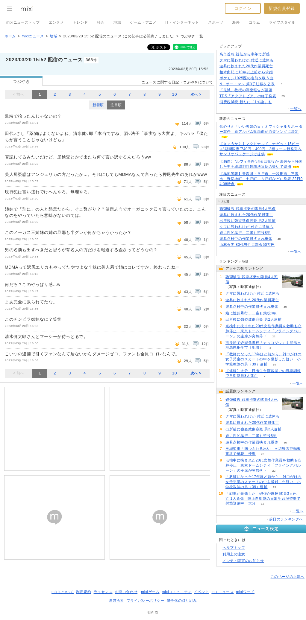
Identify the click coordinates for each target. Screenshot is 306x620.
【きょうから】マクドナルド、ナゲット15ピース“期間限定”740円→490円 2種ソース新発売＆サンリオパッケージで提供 (260, 149)
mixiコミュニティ (177, 592)
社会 (100, 22)
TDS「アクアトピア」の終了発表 (247, 96)
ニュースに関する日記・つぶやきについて (177, 82)
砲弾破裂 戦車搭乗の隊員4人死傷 (247, 209)
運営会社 (116, 600)
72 (277, 232)
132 (278, 102)
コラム (254, 22)
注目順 (116, 105)
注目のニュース (232, 194)
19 (274, 364)
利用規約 (83, 592)
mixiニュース (33, 36)
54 (279, 90)
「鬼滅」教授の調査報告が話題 (245, 90)
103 (276, 54)
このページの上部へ (288, 577)
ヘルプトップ (233, 548)
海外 (236, 22)
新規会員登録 (282, 8)
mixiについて (62, 592)
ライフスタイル (282, 22)
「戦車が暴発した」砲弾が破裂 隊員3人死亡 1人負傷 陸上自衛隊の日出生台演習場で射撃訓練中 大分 (263, 498)
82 (279, 66)
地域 (117, 22)
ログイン (243, 8)
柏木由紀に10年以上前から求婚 (246, 72)
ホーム (10, 36)
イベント (201, 592)
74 (281, 244)
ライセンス (103, 592)
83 (280, 78)
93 (279, 72)
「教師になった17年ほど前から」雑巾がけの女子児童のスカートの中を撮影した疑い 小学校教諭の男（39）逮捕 (263, 359)
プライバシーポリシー (145, 600)
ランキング (228, 261)
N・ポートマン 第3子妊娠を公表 (247, 84)
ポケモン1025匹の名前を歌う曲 (246, 78)
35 (283, 96)
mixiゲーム (150, 592)
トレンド (80, 22)
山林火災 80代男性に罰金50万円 (247, 245)
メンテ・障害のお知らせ (243, 561)
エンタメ (56, 22)
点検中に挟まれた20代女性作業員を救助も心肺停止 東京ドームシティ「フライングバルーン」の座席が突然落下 (263, 331)
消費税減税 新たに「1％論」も (245, 102)
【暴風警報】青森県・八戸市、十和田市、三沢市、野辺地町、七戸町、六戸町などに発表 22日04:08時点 (261, 179)
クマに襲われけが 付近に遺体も (246, 60)
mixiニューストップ (23, 22)
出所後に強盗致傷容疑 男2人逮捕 (247, 221)
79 (282, 221)
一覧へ (296, 109)
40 (279, 238)
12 (262, 503)
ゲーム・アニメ (143, 22)
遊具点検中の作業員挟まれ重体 (245, 239)
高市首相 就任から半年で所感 (244, 54)
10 (174, 94)
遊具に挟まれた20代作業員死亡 (246, 66)
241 (282, 209)
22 (273, 336)
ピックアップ (230, 46)
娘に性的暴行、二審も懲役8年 (245, 233)
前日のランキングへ (286, 519)
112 (280, 60)
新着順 (98, 105)
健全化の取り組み (182, 600)
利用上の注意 (233, 554)
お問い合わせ (126, 592)
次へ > (196, 94)
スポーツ (215, 22)
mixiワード (245, 592)
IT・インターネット (182, 22)
